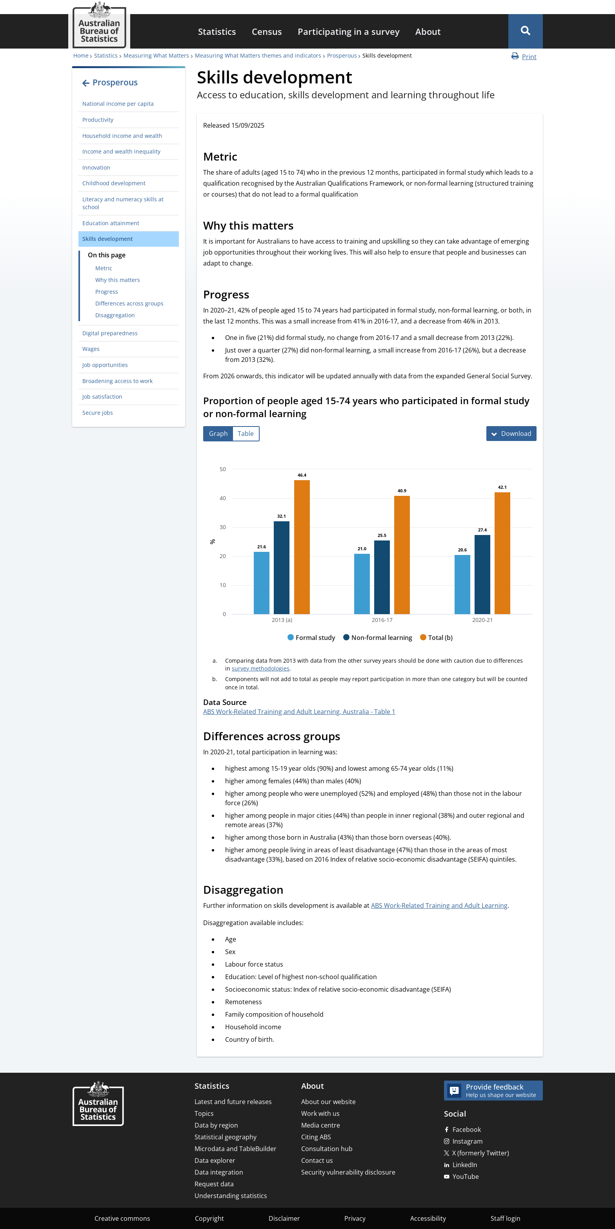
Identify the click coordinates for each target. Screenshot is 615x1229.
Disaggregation (115, 315)
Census (267, 31)
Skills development (107, 238)
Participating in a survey (349, 31)
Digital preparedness (110, 333)
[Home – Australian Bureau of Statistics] (98, 1104)
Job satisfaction (102, 396)
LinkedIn (465, 1164)
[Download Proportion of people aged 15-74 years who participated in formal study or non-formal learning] (511, 433)
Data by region (216, 1125)
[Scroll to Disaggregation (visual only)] (292, 890)
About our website (328, 1101)
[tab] (218, 434)
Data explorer (215, 1160)
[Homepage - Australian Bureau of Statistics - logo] (99, 25)
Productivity (97, 119)
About (428, 31)
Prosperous (342, 55)
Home (81, 55)
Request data (214, 1184)
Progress (106, 291)
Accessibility (428, 1218)
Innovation (96, 167)
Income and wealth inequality (121, 151)
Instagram (468, 1141)
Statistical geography (226, 1137)
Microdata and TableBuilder (236, 1148)
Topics (204, 1113)
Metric (103, 268)
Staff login (505, 1218)
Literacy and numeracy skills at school (123, 203)
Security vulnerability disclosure (348, 1172)
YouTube (466, 1176)
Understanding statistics (231, 1195)
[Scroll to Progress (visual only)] (258, 295)
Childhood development (114, 183)
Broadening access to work (117, 381)
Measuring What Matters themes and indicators (258, 55)
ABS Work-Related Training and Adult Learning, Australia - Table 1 (299, 711)
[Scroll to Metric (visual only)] (245, 157)
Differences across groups (129, 303)
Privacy (355, 1218)
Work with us (320, 1113)
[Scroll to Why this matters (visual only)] (302, 226)
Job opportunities (105, 365)
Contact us (317, 1160)
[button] (525, 31)
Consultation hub (327, 1148)
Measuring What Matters (156, 55)
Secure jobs (97, 412)
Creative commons (122, 1218)
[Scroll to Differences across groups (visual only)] (349, 737)
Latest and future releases (233, 1101)
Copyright (209, 1218)
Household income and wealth (122, 135)
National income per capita (118, 103)
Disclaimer (284, 1218)
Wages (91, 348)
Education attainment (110, 223)
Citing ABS (316, 1137)
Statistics (217, 31)
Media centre (320, 1125)
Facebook (467, 1129)
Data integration (219, 1172)
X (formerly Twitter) (480, 1153)
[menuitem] (217, 31)
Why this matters (117, 280)
